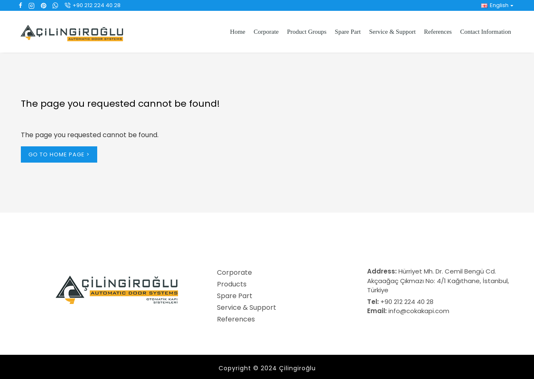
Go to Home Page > (59, 154)
